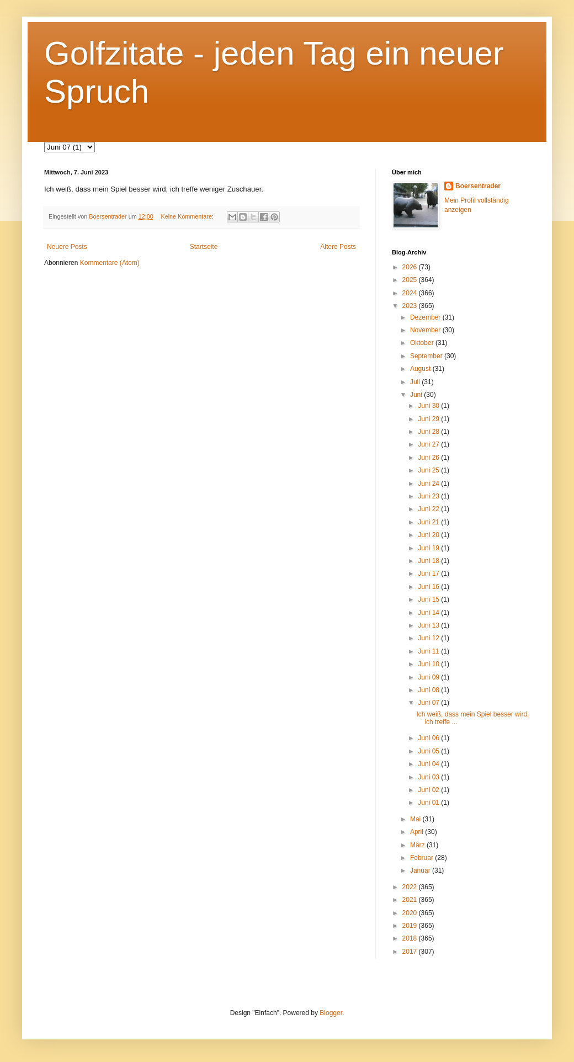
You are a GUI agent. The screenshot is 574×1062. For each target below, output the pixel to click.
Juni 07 (429, 703)
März (418, 845)
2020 (410, 913)
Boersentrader (478, 186)
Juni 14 (429, 613)
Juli (416, 382)
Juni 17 (429, 573)
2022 (410, 887)
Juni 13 (429, 625)
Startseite (204, 247)
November (426, 330)
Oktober (422, 343)
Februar (422, 858)
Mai (416, 819)
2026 (410, 267)
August (421, 369)
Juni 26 (429, 457)
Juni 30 (429, 406)
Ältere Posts (338, 247)
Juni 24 (429, 483)
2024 (410, 293)
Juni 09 (429, 677)
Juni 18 (429, 561)
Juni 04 (429, 764)
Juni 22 (429, 509)
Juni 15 (429, 599)
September (427, 356)
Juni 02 (429, 790)
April (417, 832)
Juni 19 (429, 548)
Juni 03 (429, 777)
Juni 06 (429, 738)
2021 (410, 900)
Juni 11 (429, 651)
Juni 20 (429, 535)
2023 (410, 306)
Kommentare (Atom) (110, 263)
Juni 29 (429, 419)
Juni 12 (429, 638)
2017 (410, 951)
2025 (410, 280)
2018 (410, 938)
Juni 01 (429, 802)
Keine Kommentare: (188, 216)
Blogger (331, 1013)
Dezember (426, 317)
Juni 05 (429, 751)
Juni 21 (429, 522)
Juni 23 (429, 496)
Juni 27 (429, 444)
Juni (417, 395)
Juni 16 (429, 587)
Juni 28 (429, 432)
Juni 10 (429, 664)
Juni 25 (429, 470)
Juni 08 (429, 690)
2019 (410, 926)
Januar (421, 870)
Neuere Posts (67, 247)
